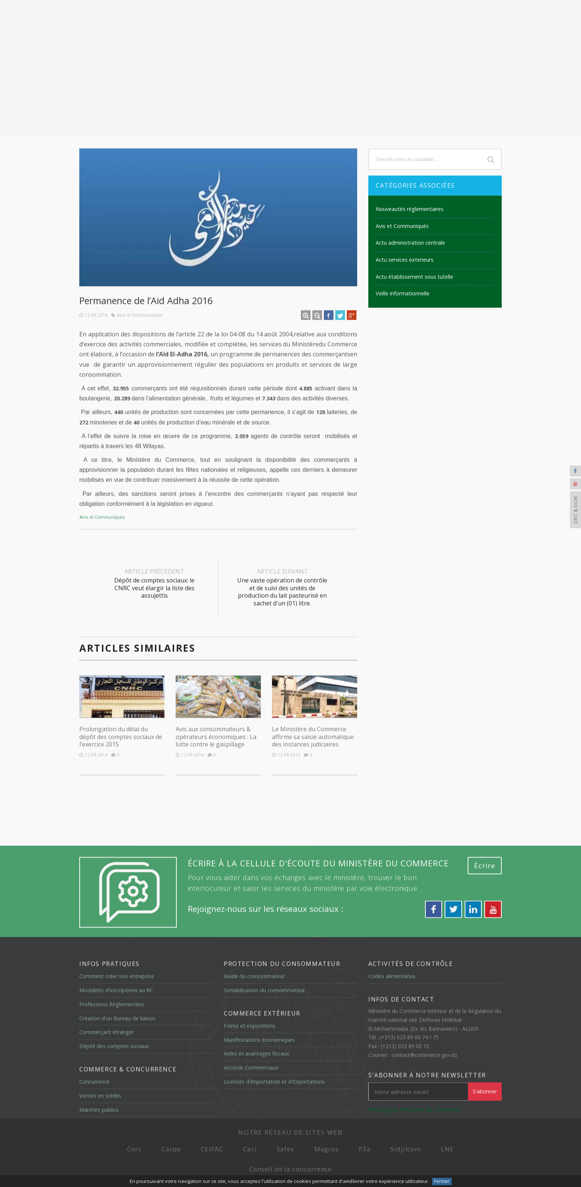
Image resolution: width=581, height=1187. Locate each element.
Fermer (441, 1181)
